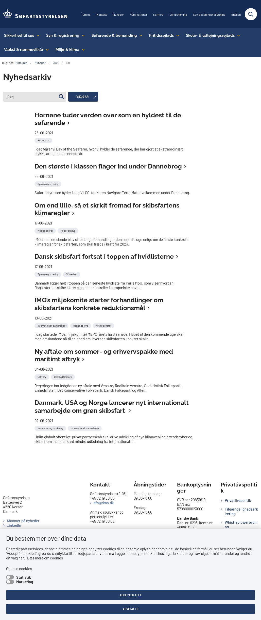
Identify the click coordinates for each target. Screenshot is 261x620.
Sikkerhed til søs (19, 35)
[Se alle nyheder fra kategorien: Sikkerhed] (72, 273)
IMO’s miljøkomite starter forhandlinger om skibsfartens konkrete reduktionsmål (98, 304)
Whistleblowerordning (241, 524)
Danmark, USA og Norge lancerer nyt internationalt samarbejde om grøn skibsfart (111, 406)
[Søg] (34, 97)
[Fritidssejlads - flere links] (176, 35)
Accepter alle (130, 595)
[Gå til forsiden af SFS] (34, 14)
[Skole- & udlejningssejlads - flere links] (237, 35)
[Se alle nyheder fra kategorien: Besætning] (43, 140)
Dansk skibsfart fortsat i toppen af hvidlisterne (104, 256)
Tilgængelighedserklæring (241, 511)
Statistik (23, 577)
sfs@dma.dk (104, 502)
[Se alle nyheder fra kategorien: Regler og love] (68, 230)
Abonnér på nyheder (23, 520)
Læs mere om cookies (45, 558)
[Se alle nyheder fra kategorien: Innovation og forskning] (50, 427)
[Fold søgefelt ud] (251, 14)
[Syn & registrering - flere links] (82, 35)
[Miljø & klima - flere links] (82, 49)
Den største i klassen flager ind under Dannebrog (108, 166)
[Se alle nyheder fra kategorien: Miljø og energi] (45, 230)
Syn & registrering (62, 35)
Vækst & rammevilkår (23, 49)
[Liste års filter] (83, 97)
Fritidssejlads (161, 35)
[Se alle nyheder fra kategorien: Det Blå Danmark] (63, 376)
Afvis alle (130, 609)
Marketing (24, 581)
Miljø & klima (67, 49)
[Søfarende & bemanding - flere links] (139, 35)
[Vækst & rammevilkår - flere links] (46, 49)
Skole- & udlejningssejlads (210, 35)
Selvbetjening (178, 14)
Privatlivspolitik (238, 500)
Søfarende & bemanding (114, 35)
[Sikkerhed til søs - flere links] (36, 35)
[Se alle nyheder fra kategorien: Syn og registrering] (48, 183)
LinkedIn (14, 525)
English (236, 14)
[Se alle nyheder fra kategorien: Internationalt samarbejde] (51, 325)
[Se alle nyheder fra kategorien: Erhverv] (42, 376)
